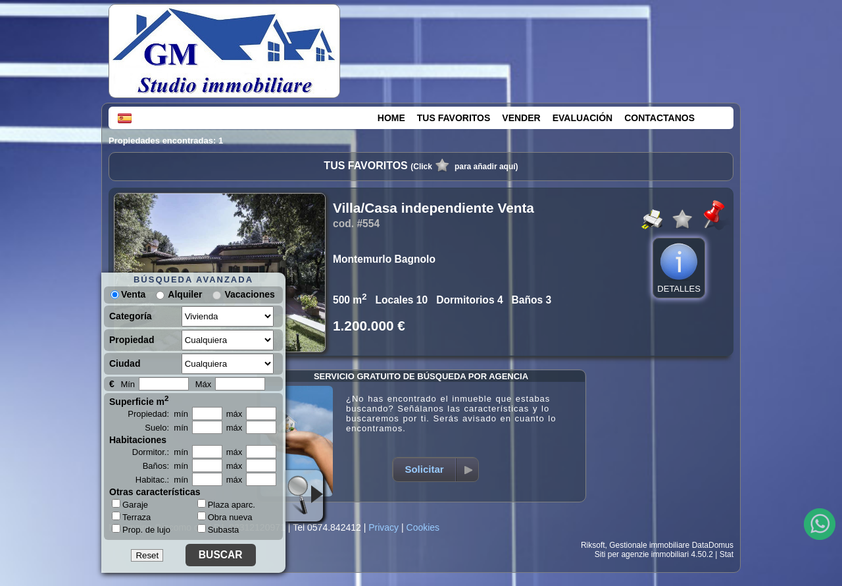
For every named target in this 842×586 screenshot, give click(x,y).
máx (234, 414)
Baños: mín (165, 466)
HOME (391, 118)
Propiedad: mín (158, 414)
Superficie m (139, 400)
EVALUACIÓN (583, 118)
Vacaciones (249, 294)
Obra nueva (225, 517)
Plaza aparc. (226, 505)
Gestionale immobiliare (649, 545)
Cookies (423, 527)
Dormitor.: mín (160, 452)
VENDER (521, 118)
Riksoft (593, 545)
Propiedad (131, 339)
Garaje (130, 504)
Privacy (383, 527)
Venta (128, 294)
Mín (127, 384)
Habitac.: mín (162, 480)
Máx (203, 384)
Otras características (155, 492)
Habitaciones (137, 440)
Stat (726, 554)
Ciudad (124, 363)
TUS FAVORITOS (454, 118)
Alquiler (185, 294)
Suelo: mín (166, 428)
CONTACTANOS (659, 118)
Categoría (130, 316)
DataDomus (712, 545)
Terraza (131, 517)
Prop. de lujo (141, 529)
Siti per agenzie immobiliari (642, 554)
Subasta (218, 530)
